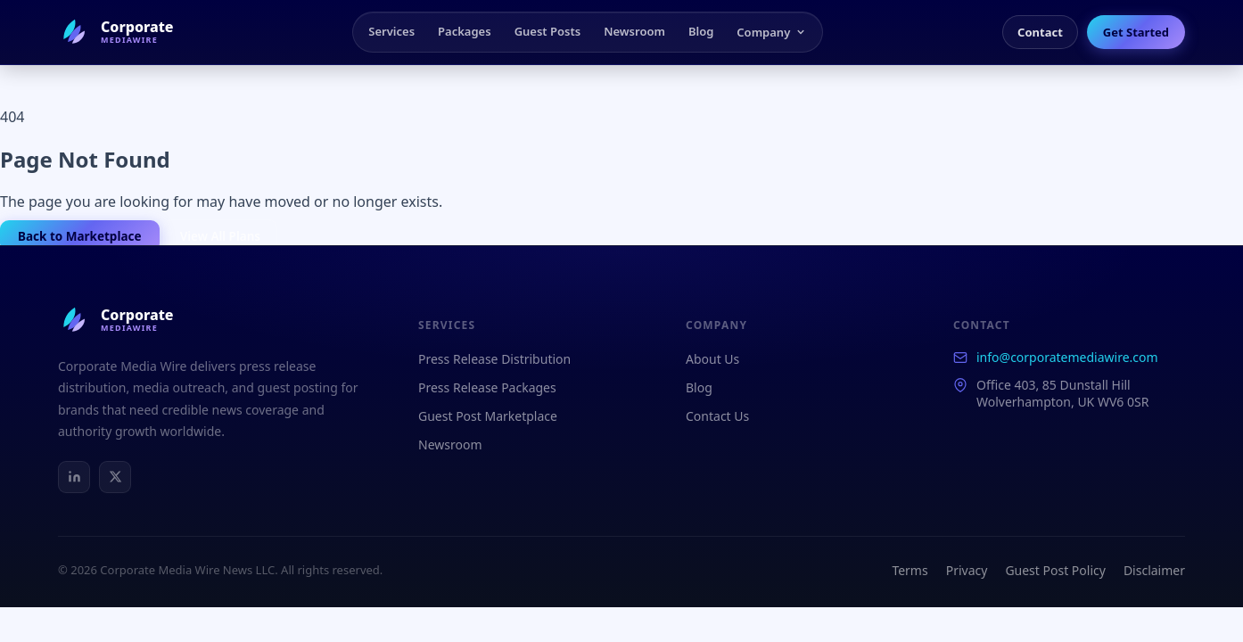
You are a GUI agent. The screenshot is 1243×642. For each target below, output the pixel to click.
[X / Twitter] (115, 477)
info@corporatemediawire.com (1067, 357)
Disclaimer (1154, 570)
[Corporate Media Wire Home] (116, 32)
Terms (909, 570)
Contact (1040, 32)
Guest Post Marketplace (487, 415)
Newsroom (634, 31)
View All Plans (220, 236)
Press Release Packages (487, 387)
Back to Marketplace (80, 236)
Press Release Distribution (494, 358)
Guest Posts (547, 31)
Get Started (1136, 32)
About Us (712, 358)
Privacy (967, 570)
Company (772, 32)
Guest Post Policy (1055, 570)
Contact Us (717, 415)
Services (391, 31)
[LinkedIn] (74, 477)
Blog (700, 31)
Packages (464, 31)
